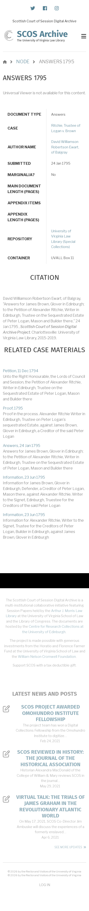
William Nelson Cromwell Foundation (47, 657)
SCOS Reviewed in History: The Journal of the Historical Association (50, 758)
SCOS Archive (42, 34)
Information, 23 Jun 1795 (24, 477)
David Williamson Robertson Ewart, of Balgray (65, 147)
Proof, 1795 (13, 408)
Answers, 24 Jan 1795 (21, 445)
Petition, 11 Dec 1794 (20, 371)
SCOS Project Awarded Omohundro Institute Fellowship (50, 713)
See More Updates (68, 847)
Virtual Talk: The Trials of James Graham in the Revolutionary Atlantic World (50, 806)
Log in (44, 885)
